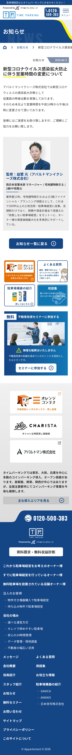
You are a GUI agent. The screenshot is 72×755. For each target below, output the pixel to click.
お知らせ (9, 693)
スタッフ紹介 (12, 684)
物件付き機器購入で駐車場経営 (28, 600)
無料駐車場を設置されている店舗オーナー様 (34, 584)
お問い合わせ (12, 711)
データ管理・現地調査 (22, 641)
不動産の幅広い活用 (21, 648)
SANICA (46, 691)
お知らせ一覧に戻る (31, 243)
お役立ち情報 (45, 675)
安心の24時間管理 (19, 635)
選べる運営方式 (18, 622)
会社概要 (9, 665)
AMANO (46, 697)
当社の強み (11, 615)
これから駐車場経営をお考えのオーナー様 (33, 565)
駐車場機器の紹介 (48, 684)
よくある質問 (45, 656)
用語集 (41, 665)
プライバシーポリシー (18, 729)
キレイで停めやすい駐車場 (25, 629)
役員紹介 (9, 675)
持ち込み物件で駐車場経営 (25, 606)
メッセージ (11, 656)
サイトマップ (12, 720)
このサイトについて (17, 738)
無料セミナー (12, 702)
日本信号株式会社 (52, 704)
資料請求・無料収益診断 (36, 551)
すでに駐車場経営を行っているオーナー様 (32, 574)
